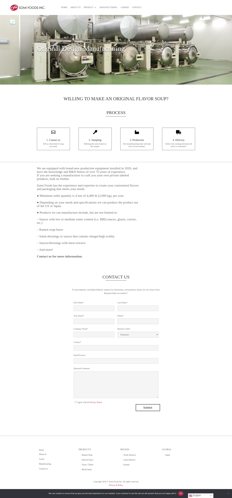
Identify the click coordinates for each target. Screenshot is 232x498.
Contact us (43, 469)
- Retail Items (86, 469)
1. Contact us (53, 140)
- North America (129, 455)
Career (41, 459)
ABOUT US (75, 7)
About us (42, 454)
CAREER (125, 7)
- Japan (167, 455)
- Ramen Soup (86, 455)
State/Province (80, 355)
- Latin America (128, 460)
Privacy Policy (96, 402)
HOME (64, 7)
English (195, 495)
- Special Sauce (87, 460)
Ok (181, 493)
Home (41, 450)
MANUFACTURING (108, 7)
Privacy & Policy (116, 485)
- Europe (126, 465)
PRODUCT (88, 7)
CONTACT (137, 7)
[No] (228, 493)
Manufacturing (45, 464)
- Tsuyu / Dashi (87, 465)
